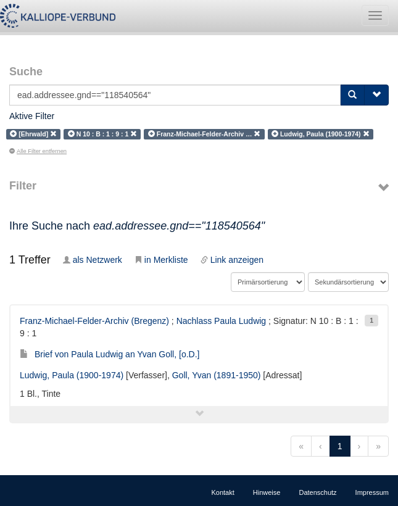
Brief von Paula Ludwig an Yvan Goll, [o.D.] (109, 354)
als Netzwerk (92, 260)
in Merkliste (161, 260)
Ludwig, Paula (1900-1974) (71, 375)
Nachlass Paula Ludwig (221, 321)
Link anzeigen (232, 260)
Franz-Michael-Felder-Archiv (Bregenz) (94, 321)
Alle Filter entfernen (38, 151)
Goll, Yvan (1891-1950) (216, 375)
